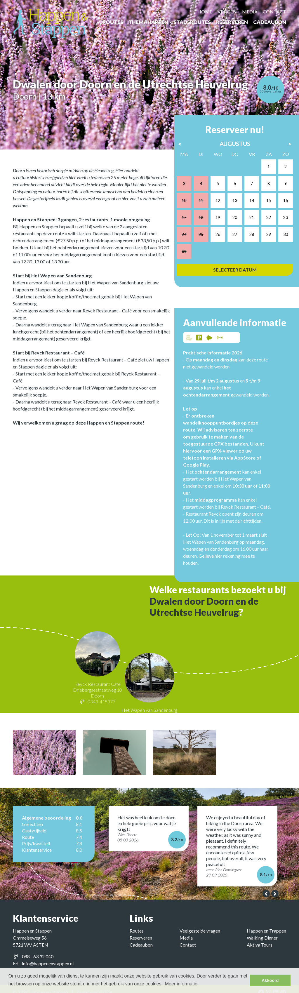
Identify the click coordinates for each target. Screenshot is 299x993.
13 (234, 190)
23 (279, 205)
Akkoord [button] (270, 980)
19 (219, 205)
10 (189, 190)
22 (265, 205)
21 (249, 205)
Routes (112, 22)
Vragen (227, 11)
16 (279, 190)
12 (219, 190)
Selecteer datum (234, 253)
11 (204, 190)
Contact (274, 11)
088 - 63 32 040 (37, 949)
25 (204, 220)
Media (250, 11)
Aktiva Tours (259, 938)
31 (189, 235)
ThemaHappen (148, 22)
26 (219, 220)
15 (265, 190)
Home (204, 11)
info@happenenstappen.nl (48, 956)
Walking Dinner (262, 931)
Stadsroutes (192, 22)
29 (265, 220)
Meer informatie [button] (181, 983)
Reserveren (232, 22)
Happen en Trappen (266, 924)
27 (234, 220)
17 (189, 205)
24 (189, 220)
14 (249, 190)
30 (279, 220)
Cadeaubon (269, 22)
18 (204, 205)
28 (249, 220)
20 (234, 205)
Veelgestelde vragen (200, 924)
